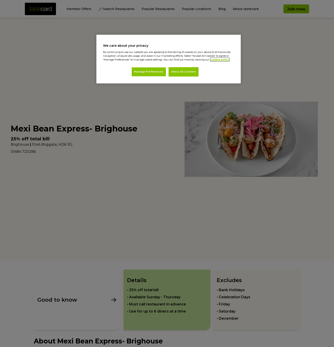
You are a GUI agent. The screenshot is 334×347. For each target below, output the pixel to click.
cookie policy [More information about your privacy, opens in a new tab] (220, 59)
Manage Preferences (148, 71)
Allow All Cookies (183, 71)
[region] (168, 59)
